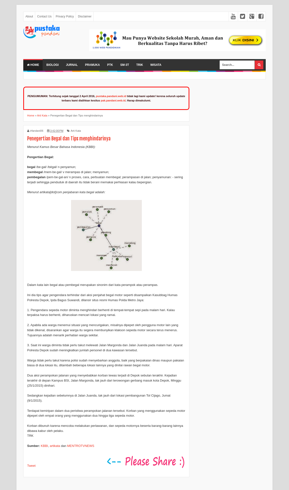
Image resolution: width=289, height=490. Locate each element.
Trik (139, 65)
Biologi (52, 65)
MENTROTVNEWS (80, 446)
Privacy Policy (65, 16)
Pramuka (92, 65)
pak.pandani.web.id (113, 100)
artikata (55, 446)
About (29, 16)
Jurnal (72, 65)
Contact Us (44, 16)
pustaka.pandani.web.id (111, 96)
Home (33, 65)
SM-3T (124, 65)
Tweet (31, 465)
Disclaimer (84, 16)
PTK (110, 65)
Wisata (155, 65)
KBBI (44, 446)
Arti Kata (76, 130)
